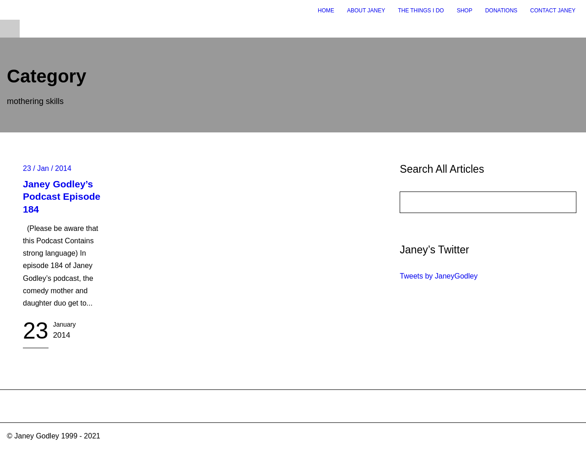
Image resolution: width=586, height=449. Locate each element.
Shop (464, 10)
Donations (501, 10)
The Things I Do (421, 10)
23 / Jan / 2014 (47, 168)
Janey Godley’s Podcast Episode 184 (61, 196)
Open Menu (10, 29)
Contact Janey (552, 10)
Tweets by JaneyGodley (438, 276)
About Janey (366, 10)
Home (326, 10)
